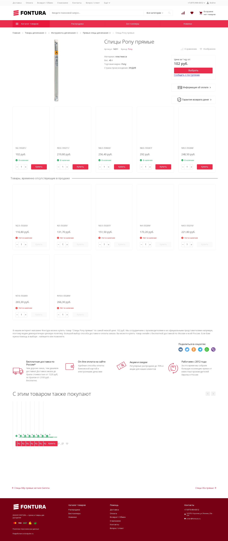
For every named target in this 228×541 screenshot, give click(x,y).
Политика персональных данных (26, 529)
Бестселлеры (132, 23)
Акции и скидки (138, 362)
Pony (130, 49)
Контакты (77, 2)
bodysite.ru (29, 533)
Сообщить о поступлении (187, 75)
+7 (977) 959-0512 (191, 509)
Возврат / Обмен (45, 2)
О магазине (62, 2)
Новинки (188, 23)
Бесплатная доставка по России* (40, 363)
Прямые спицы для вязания (95, 32)
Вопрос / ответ (93, 2)
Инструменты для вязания (63, 32)
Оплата (29, 2)
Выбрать (193, 70)
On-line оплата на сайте (91, 361)
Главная (16, 32)
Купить (38, 166)
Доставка (17, 2)
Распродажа (77, 23)
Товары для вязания (34, 32)
